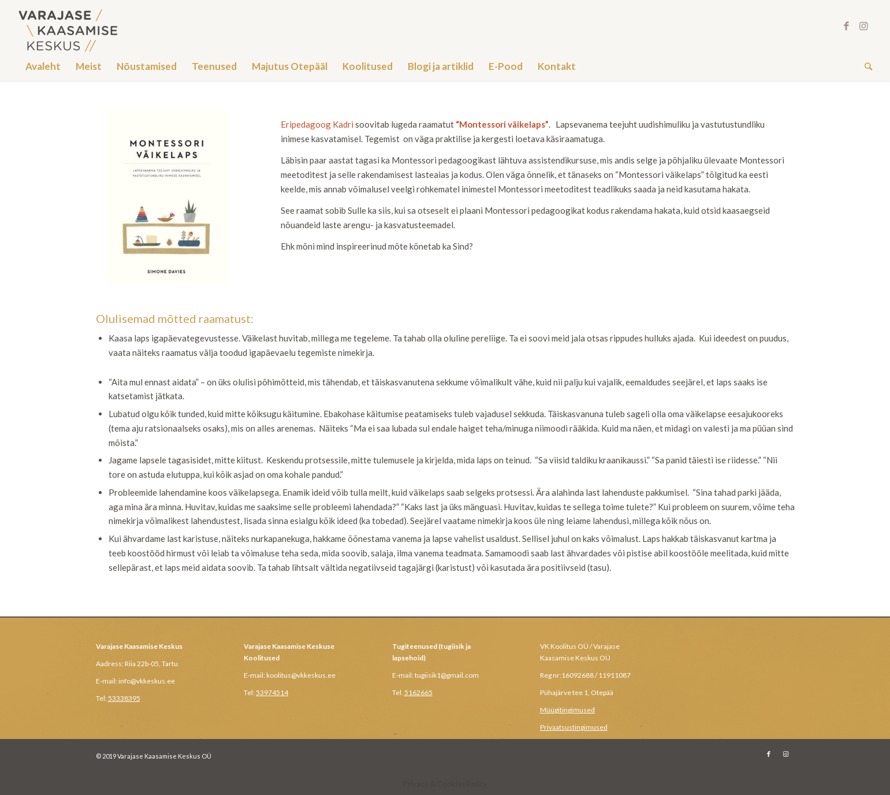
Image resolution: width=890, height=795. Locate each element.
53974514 (272, 692)
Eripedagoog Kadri (317, 124)
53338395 (124, 698)
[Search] (864, 66)
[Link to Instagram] (863, 26)
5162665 (418, 692)
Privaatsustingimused (574, 727)
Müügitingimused (567, 709)
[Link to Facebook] (846, 26)
